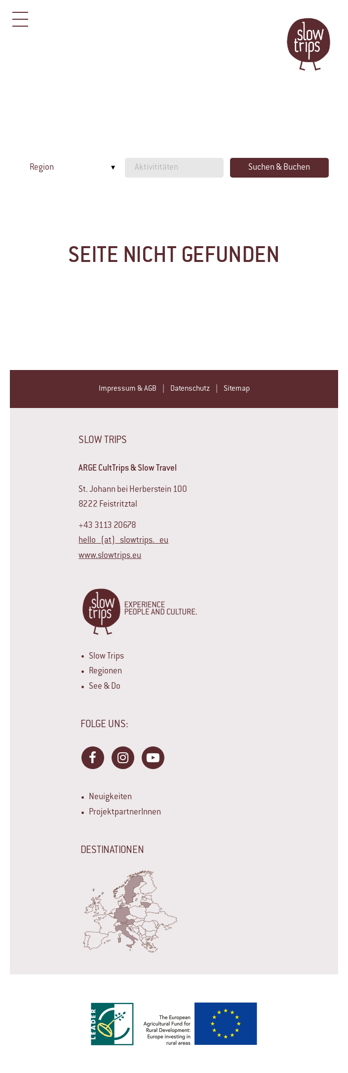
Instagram (122, 757)
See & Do (104, 687)
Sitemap (237, 389)
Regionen (105, 671)
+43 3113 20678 (107, 526)
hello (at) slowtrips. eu (123, 541)
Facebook (92, 757)
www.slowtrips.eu (109, 556)
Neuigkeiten (110, 797)
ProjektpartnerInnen (125, 812)
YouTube (152, 757)
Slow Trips (106, 657)
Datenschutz (190, 389)
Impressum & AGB (127, 389)
